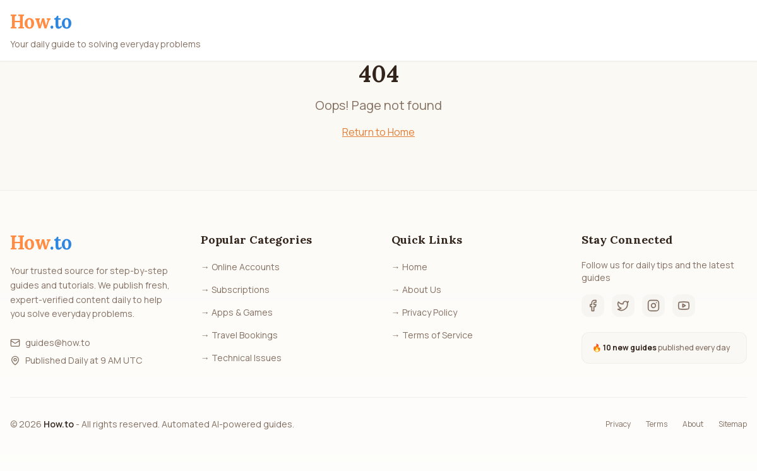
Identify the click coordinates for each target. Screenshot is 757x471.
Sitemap (732, 424)
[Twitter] (623, 305)
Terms (656, 424)
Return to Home (378, 132)
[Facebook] (592, 305)
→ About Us (416, 289)
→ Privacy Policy (424, 312)
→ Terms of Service (432, 335)
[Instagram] (653, 305)
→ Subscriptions (235, 289)
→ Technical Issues (241, 358)
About (692, 424)
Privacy (618, 424)
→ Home (409, 267)
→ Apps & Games (237, 312)
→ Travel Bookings (239, 335)
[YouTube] (683, 305)
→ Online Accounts (240, 267)
